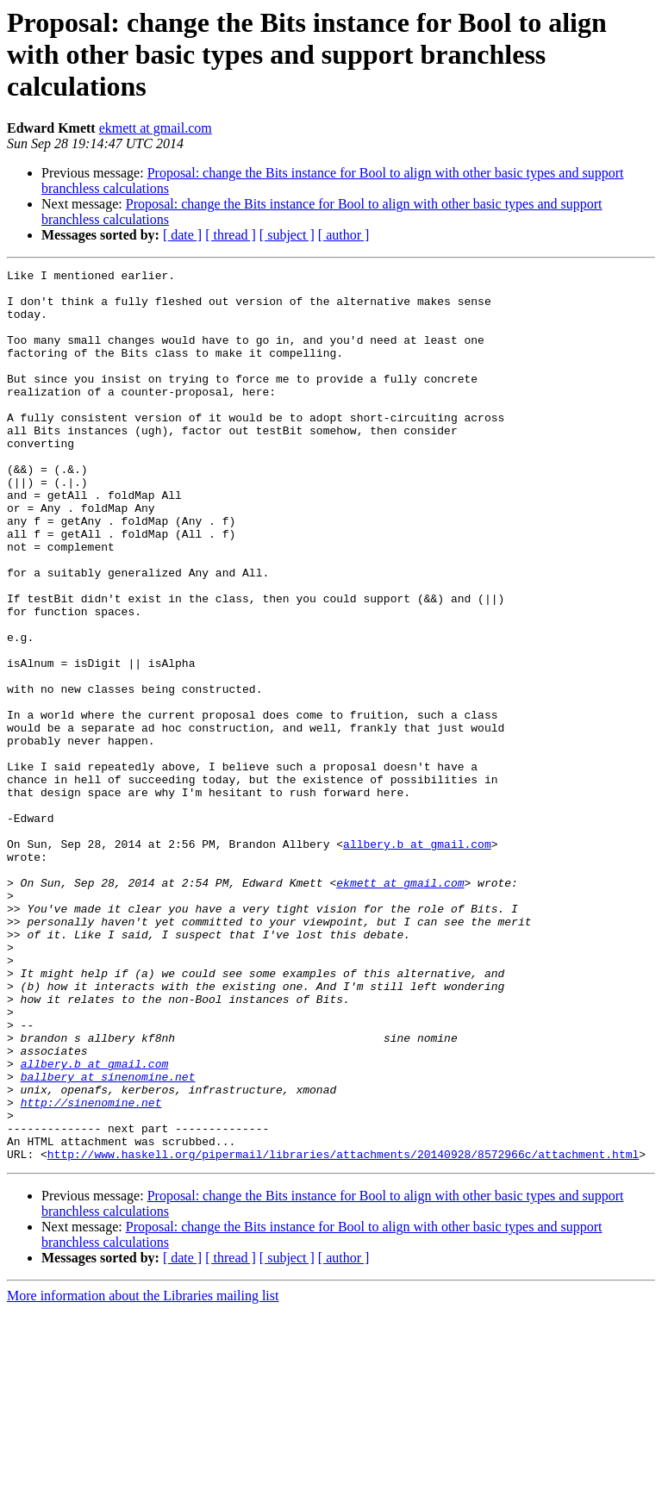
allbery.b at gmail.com (417, 960)
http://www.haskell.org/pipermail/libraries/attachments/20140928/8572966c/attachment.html (343, 1332)
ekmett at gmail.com (155, 128)
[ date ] (182, 234)
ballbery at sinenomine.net (108, 1239)
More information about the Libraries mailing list (142, 1474)
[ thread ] (230, 234)
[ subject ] (287, 234)
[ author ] (344, 234)
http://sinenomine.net (91, 1270)
